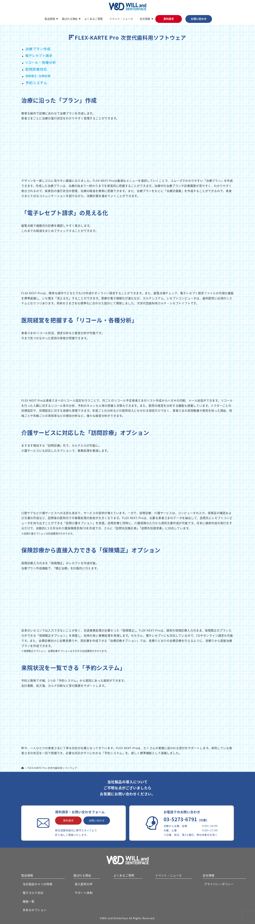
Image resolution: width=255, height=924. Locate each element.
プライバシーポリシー (219, 884)
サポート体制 (84, 893)
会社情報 (208, 875)
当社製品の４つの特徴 (37, 884)
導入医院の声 (84, 884)
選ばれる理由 (82, 875)
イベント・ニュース (168, 875)
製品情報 (27, 875)
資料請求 (68, 820)
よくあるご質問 (124, 875)
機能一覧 (29, 901)
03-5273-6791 (185, 819)
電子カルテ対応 (33, 893)
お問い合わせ (97, 820)
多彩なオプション (34, 910)
